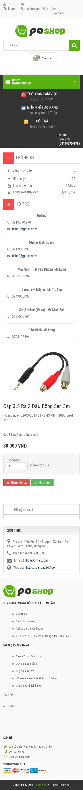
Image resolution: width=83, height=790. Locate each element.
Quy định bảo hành (26, 663)
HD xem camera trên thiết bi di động (36, 678)
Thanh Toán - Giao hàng (29, 656)
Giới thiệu (21, 614)
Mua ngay (42, 482)
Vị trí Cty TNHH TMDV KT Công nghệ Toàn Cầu (42, 636)
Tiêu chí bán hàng (26, 621)
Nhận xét (21, 509)
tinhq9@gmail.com (24, 229)
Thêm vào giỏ (16, 482)
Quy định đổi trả (25, 671)
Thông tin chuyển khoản (29, 628)
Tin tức (11, 706)
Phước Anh (40, 784)
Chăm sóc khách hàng (28, 685)
